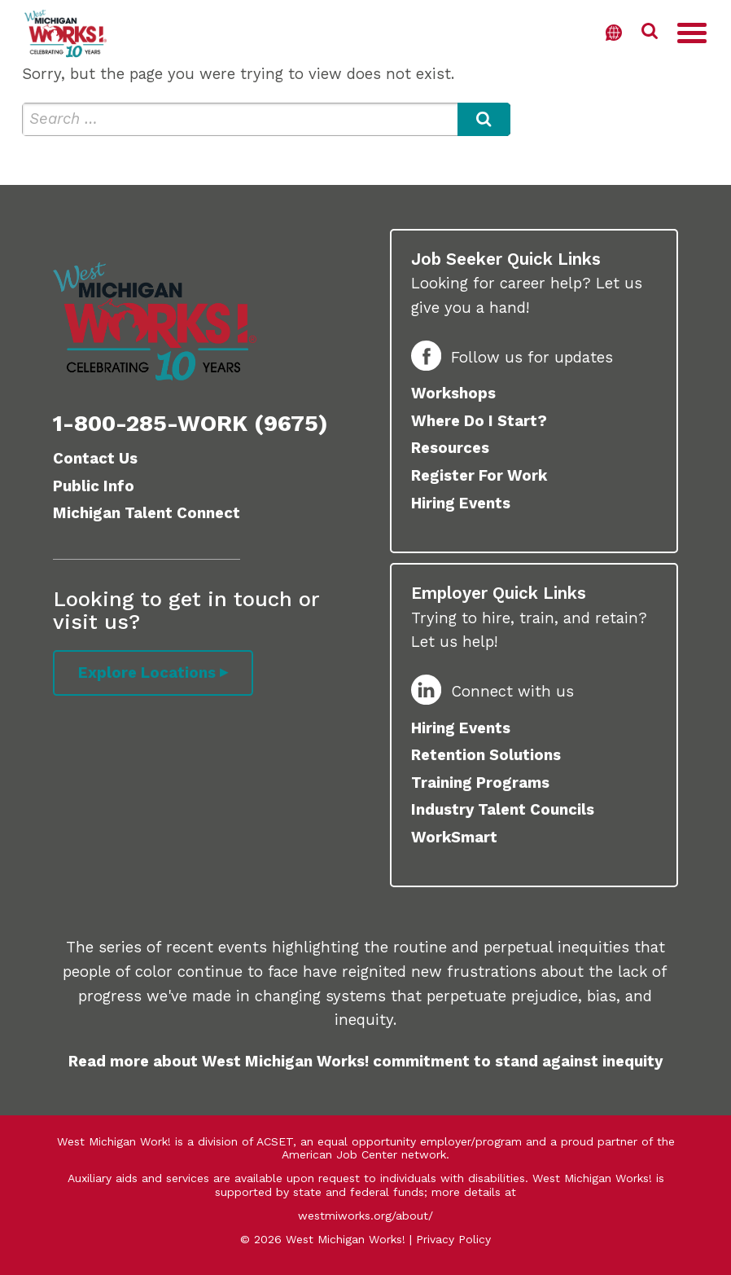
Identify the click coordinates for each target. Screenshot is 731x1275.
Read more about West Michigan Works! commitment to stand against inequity (365, 1062)
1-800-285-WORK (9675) (190, 423)
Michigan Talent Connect (146, 513)
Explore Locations (147, 673)
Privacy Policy (453, 1239)
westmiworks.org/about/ (365, 1215)
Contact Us (95, 459)
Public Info (93, 486)
